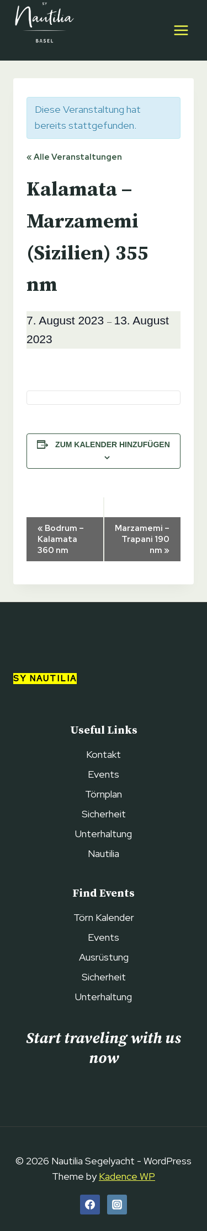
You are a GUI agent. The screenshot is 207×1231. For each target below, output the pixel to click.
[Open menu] (181, 30)
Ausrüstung (104, 957)
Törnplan (103, 794)
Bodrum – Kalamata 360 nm (61, 539)
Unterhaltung (103, 833)
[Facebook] (90, 1204)
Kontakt (103, 754)
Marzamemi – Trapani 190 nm (142, 539)
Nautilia (103, 853)
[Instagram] (117, 1204)
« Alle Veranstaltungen (74, 156)
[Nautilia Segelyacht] (43, 30)
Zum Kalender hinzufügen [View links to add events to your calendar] (112, 444)
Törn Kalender (103, 917)
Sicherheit (104, 813)
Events (103, 774)
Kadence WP (127, 1176)
